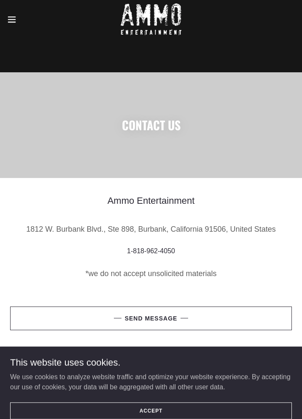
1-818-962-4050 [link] (151, 251)
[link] (151, 19)
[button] (25, 19)
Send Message (151, 318)
